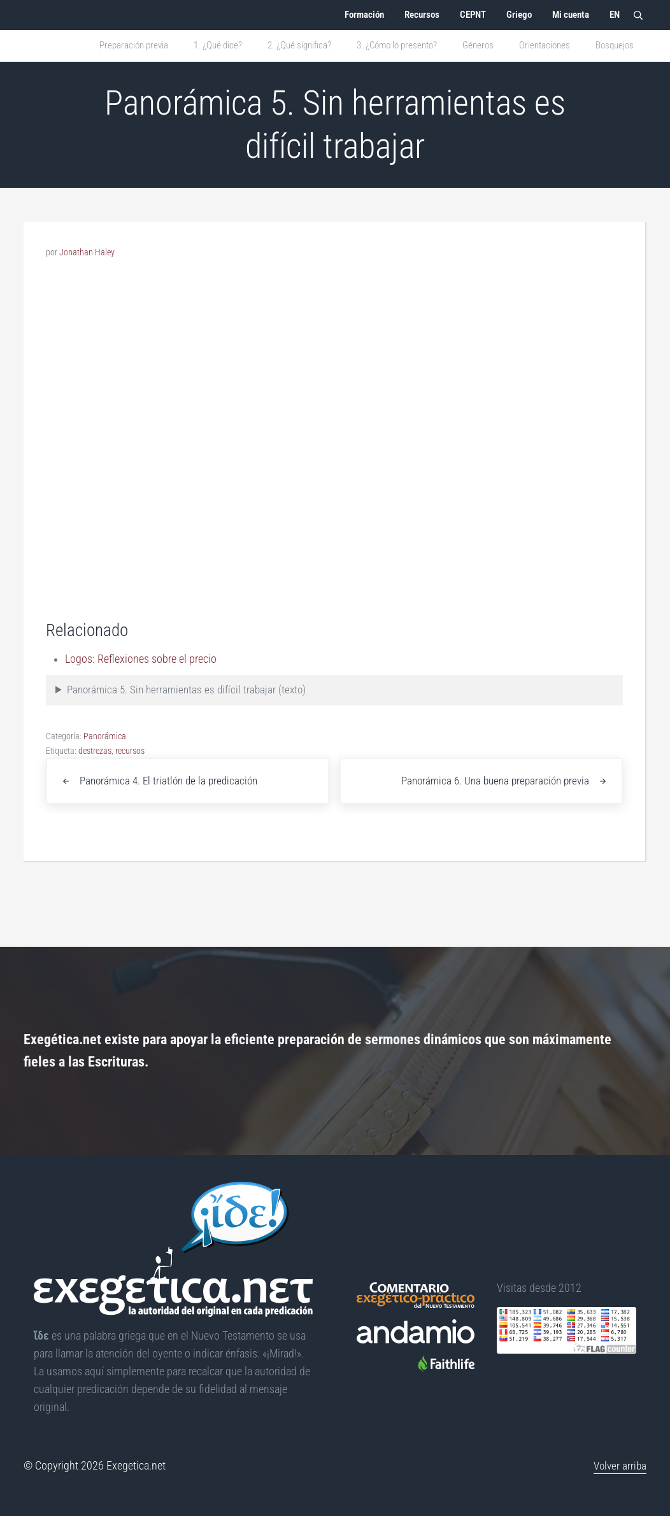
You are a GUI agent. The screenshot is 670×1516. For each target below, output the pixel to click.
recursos (130, 783)
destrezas (94, 783)
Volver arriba (618, 1466)
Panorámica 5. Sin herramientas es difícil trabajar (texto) (191, 722)
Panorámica (104, 768)
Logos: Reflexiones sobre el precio (141, 691)
